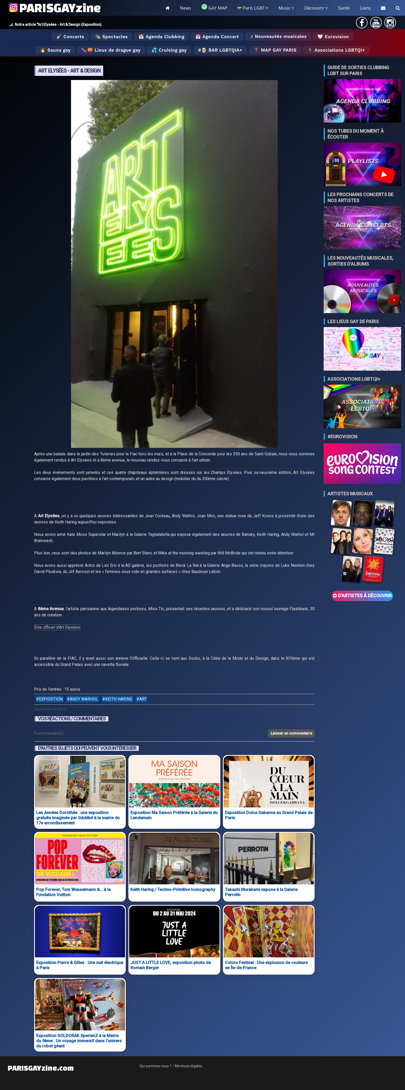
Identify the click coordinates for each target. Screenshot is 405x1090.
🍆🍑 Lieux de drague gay (111, 50)
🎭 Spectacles (111, 36)
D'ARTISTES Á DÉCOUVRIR (362, 595)
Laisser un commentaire (291, 733)
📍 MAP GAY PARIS (275, 50)
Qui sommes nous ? (155, 1066)
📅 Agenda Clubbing (161, 36)
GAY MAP (214, 7)
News (185, 8)
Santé (344, 8)
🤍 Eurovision (333, 36)
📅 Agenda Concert (217, 36)
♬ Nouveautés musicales (278, 36)
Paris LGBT (251, 8)
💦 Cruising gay (169, 50)
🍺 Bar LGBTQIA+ (221, 50)
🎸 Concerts (70, 36)
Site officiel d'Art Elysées (57, 627)
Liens (365, 8)
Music (284, 8)
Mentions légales (188, 1066)
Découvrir (314, 8)
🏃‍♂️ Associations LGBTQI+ (336, 50)
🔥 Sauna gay (55, 50)
